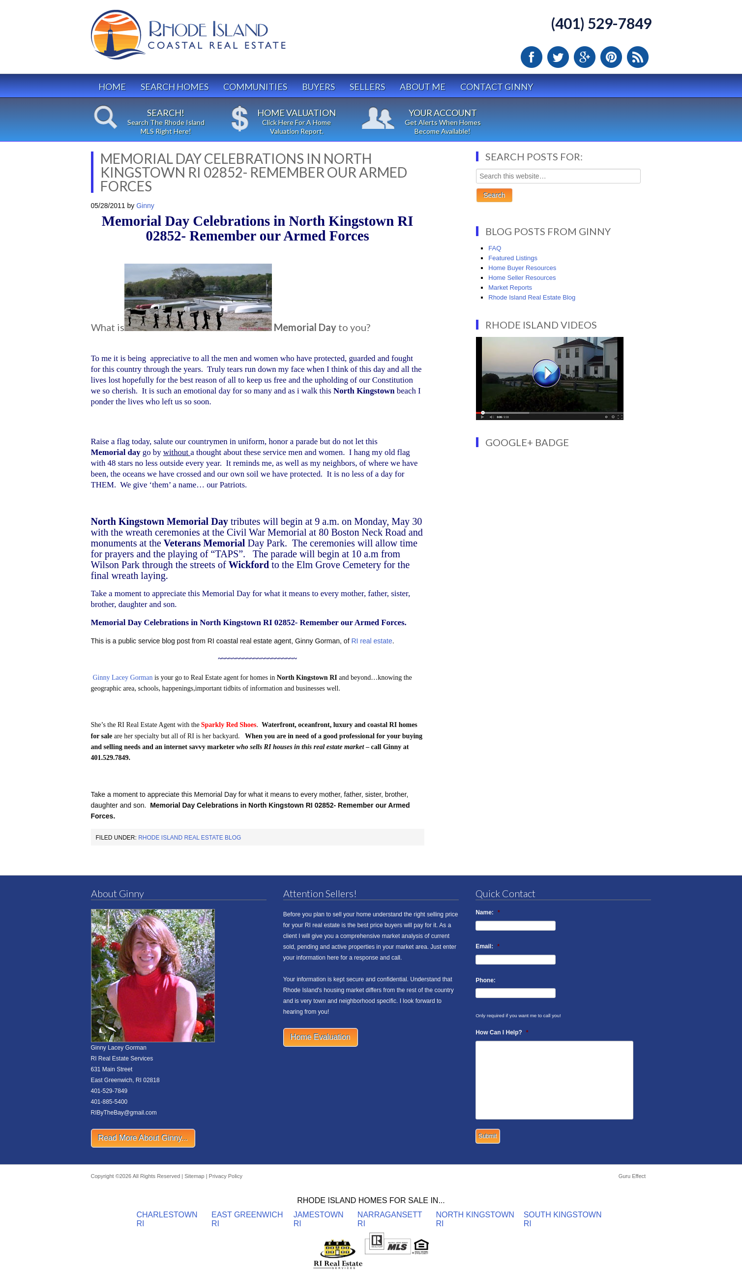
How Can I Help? (501, 1032)
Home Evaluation (321, 1037)
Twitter (558, 57)
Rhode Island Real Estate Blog (189, 837)
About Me (422, 86)
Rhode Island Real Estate (209, 39)
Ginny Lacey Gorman (122, 677)
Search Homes (174, 86)
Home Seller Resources (522, 277)
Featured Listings (512, 258)
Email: (487, 946)
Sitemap (194, 1176)
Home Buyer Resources (522, 268)
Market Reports (510, 287)
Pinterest (611, 57)
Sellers (367, 86)
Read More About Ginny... (143, 1138)
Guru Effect (632, 1176)
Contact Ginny (496, 86)
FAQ (494, 248)
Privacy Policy (225, 1176)
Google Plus (584, 57)
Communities (255, 86)
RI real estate (371, 641)
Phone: (485, 980)
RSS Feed (638, 57)
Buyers (318, 86)
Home (112, 86)
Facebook (531, 57)
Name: (487, 912)
